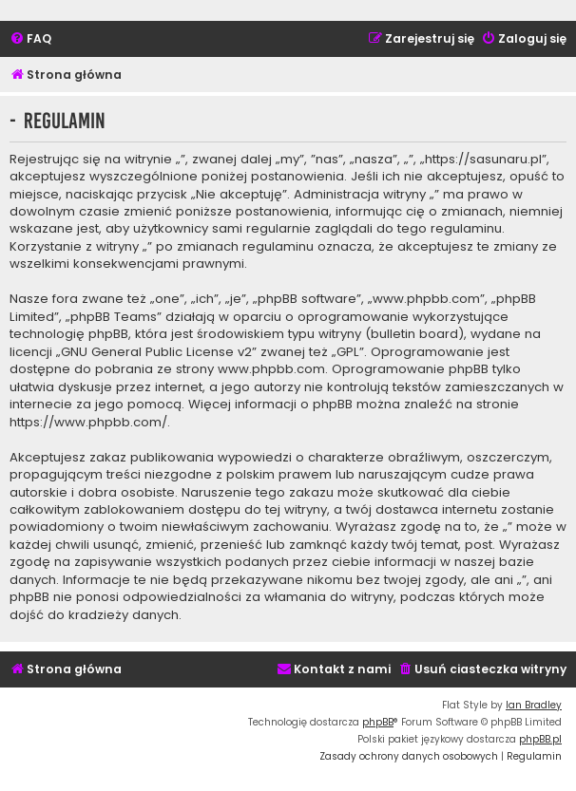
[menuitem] (30, 39)
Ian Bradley (534, 705)
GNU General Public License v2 (156, 352)
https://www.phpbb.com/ (88, 422)
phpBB (378, 722)
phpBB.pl (540, 739)
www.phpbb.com (271, 369)
